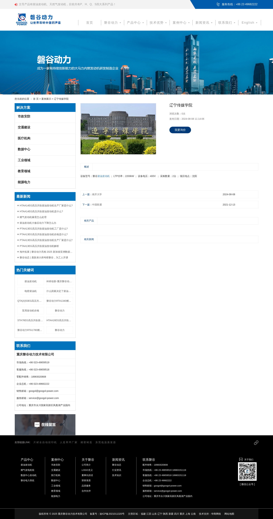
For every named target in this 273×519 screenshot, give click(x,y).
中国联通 (97, 204)
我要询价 (180, 129)
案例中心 (181, 22)
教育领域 (24, 171)
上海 (187, 513)
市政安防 (24, 116)
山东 (154, 513)
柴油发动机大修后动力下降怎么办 (38, 222)
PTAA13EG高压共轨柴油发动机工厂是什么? (44, 228)
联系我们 (226, 22)
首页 (89, 22)
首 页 (36, 98)
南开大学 (97, 194)
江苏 (148, 513)
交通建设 (24, 127)
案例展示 (46, 98)
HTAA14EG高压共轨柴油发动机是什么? (41, 211)
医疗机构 (24, 138)
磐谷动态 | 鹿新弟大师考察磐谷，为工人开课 (44, 257)
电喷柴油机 (31, 291)
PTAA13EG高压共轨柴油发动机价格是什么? (44, 234)
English (249, 22)
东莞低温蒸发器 (105, 442)
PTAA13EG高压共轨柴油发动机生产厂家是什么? (46, 240)
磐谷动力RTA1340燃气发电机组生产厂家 (59, 300)
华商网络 (216, 513)
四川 (176, 513)
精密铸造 (86, 442)
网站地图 (229, 513)
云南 (193, 513)
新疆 (171, 513)
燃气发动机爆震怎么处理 (33, 217)
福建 (143, 513)
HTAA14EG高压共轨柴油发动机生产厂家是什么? (46, 205)
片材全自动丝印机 (45, 442)
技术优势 (158, 22)
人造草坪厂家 (69, 442)
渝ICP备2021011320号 (112, 513)
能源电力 (24, 182)
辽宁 (159, 513)
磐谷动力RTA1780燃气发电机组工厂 (30, 330)
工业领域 (24, 160)
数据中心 (24, 149)
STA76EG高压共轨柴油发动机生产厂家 (30, 320)
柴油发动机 (31, 281)
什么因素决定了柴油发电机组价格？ (59, 291)
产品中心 (135, 22)
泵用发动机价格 (30, 310)
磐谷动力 (112, 22)
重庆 (182, 513)
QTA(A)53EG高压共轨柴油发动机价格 (30, 300)
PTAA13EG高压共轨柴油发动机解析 (39, 246)
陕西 (165, 513)
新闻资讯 (204, 22)
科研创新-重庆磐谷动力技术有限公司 (59, 281)
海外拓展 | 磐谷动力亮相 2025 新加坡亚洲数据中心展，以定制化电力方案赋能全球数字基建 (46, 251)
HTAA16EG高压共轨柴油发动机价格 (59, 320)
